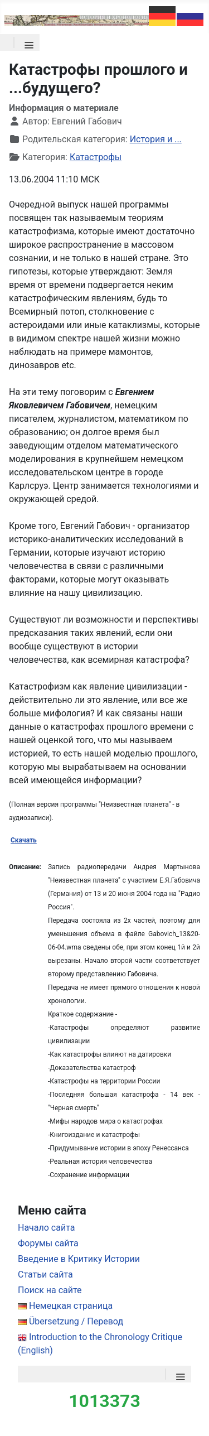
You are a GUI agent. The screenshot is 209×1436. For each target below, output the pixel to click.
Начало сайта (46, 1227)
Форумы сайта (48, 1243)
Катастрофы (95, 157)
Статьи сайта (45, 1274)
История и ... (156, 139)
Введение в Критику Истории (79, 1259)
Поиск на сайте (50, 1290)
